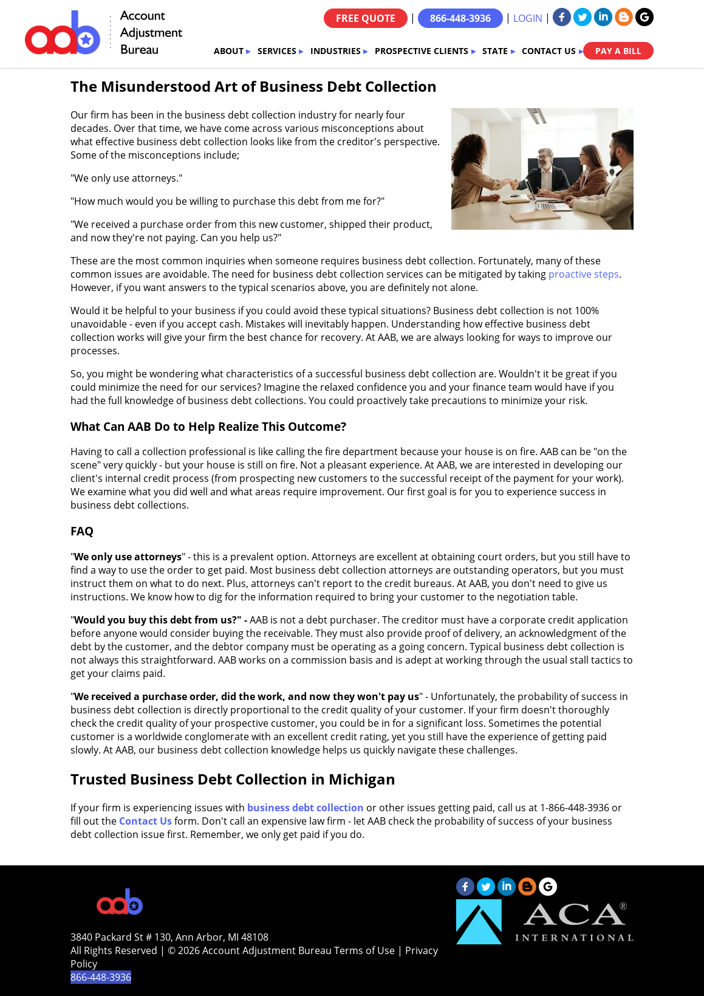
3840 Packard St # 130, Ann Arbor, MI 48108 (169, 937)
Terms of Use (364, 950)
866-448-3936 (460, 18)
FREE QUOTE (365, 18)
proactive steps (584, 274)
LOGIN (527, 18)
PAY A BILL (618, 51)
